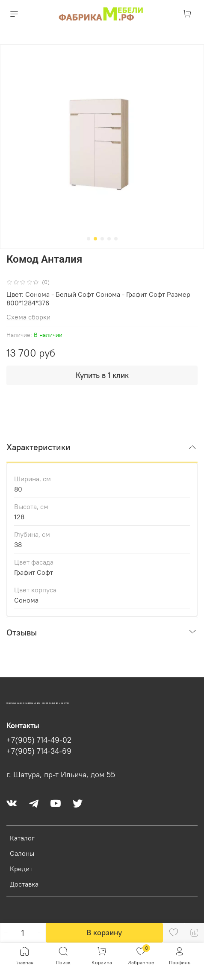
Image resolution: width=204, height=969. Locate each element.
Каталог (22, 838)
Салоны (22, 853)
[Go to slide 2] (95, 238)
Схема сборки (28, 317)
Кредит (21, 868)
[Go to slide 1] (88, 238)
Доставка (24, 884)
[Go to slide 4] (109, 238)
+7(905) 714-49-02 (38, 740)
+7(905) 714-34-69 (38, 751)
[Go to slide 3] (102, 238)
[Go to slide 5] (116, 238)
